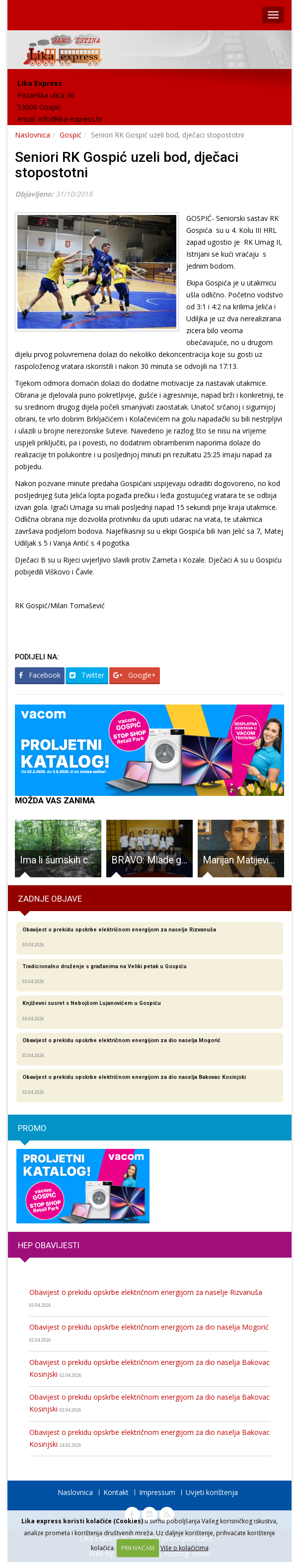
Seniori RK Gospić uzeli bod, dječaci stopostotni (126, 165)
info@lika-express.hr (70, 119)
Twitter (87, 675)
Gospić (70, 135)
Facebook (40, 675)
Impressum (157, 1492)
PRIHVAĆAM (137, 1548)
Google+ (134, 675)
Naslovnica (32, 135)
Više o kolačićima (184, 1548)
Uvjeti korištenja (212, 1492)
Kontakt (116, 1492)
